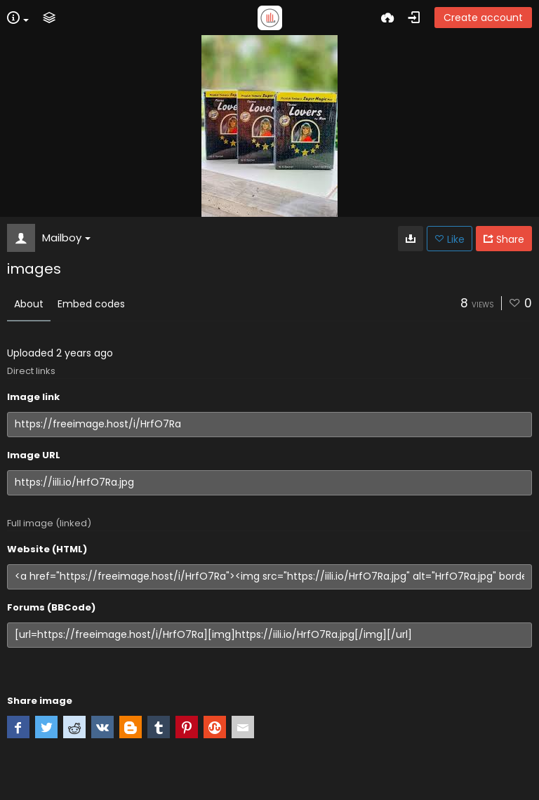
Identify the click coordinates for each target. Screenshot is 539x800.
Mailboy (66, 237)
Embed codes (91, 304)
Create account (483, 18)
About (29, 304)
